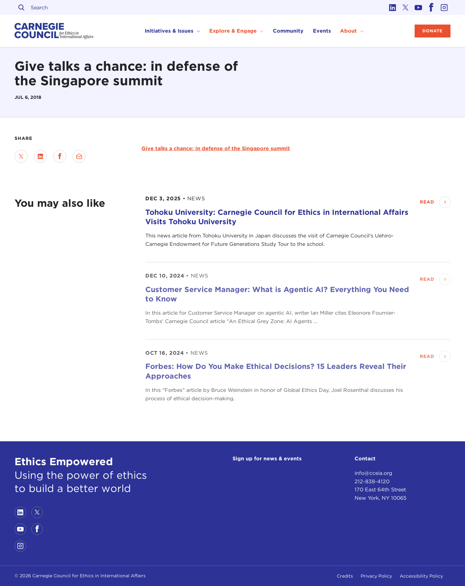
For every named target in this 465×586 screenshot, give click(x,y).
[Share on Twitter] (21, 156)
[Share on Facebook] (59, 156)
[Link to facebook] (431, 7)
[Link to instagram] (444, 7)
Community (288, 31)
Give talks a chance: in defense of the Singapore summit (215, 148)
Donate (432, 30)
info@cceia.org (373, 473)
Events (322, 31)
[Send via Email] (79, 156)
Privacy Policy (376, 576)
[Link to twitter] (405, 7)
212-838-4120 (372, 481)
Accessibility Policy (421, 576)
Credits (345, 576)
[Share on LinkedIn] (40, 156)
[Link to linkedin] (392, 7)
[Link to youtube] (418, 7)
